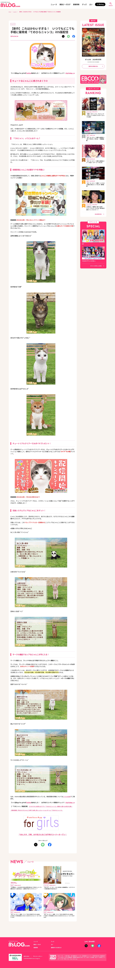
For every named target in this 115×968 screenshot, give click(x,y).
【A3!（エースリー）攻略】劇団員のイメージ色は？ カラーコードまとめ (95, 163)
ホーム (10, 11)
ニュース (54, 4)
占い (90, 4)
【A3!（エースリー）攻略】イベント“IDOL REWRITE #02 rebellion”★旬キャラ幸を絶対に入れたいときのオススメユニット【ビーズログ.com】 (59, 923)
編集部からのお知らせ (57, 947)
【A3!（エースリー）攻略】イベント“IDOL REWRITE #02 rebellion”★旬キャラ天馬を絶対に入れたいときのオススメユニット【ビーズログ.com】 (26, 923)
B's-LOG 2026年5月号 (93, 59)
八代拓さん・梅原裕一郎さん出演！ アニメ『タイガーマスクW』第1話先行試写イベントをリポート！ (95, 212)
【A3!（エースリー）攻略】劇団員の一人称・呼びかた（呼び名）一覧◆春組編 (95, 139)
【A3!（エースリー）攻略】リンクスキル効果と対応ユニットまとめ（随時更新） (95, 187)
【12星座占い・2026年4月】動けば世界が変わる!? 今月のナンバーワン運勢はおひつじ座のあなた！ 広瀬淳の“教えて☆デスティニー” (25, 892)
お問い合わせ (27, 956)
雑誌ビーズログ (65, 4)
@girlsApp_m (70, 73)
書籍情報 (76, 4)
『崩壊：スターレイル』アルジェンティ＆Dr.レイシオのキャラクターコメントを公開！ (95, 116)
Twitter (28, 73)
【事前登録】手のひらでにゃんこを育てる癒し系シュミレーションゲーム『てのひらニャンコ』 (40, 813)
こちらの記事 (67, 797)
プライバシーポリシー (39, 956)
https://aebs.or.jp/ (74, 959)
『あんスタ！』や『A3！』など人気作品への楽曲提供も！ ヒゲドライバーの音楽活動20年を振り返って (59, 892)
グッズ (84, 4)
